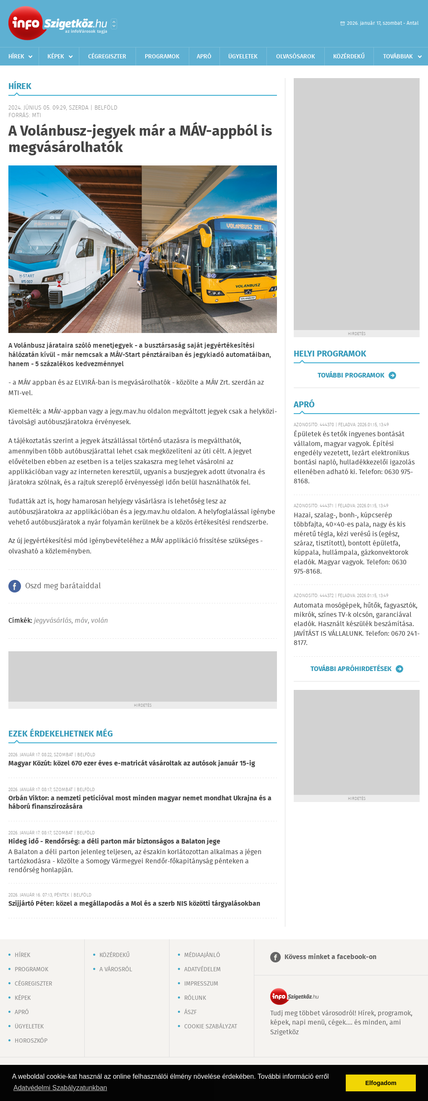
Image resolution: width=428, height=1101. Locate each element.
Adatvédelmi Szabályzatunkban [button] (60, 1087)
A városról (115, 969)
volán (99, 621)
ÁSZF (190, 1012)
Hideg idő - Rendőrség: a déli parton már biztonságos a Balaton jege (114, 841)
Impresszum (201, 983)
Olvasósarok (295, 56)
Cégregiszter (107, 56)
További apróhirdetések (351, 669)
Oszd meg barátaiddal (63, 586)
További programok (351, 375)
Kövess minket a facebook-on (330, 957)
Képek (55, 56)
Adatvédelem (202, 969)
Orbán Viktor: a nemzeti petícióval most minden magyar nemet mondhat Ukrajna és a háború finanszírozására (139, 802)
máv (81, 621)
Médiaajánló (202, 955)
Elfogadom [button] (381, 1083)
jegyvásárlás (52, 621)
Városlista (114, 23)
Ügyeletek (243, 56)
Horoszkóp (31, 1041)
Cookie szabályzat (210, 1026)
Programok (162, 56)
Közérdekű (349, 56)
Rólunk (195, 998)
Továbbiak (398, 56)
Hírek (16, 56)
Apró (204, 56)
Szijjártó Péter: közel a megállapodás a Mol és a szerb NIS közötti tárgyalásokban (134, 904)
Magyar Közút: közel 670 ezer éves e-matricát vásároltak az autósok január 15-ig (131, 763)
